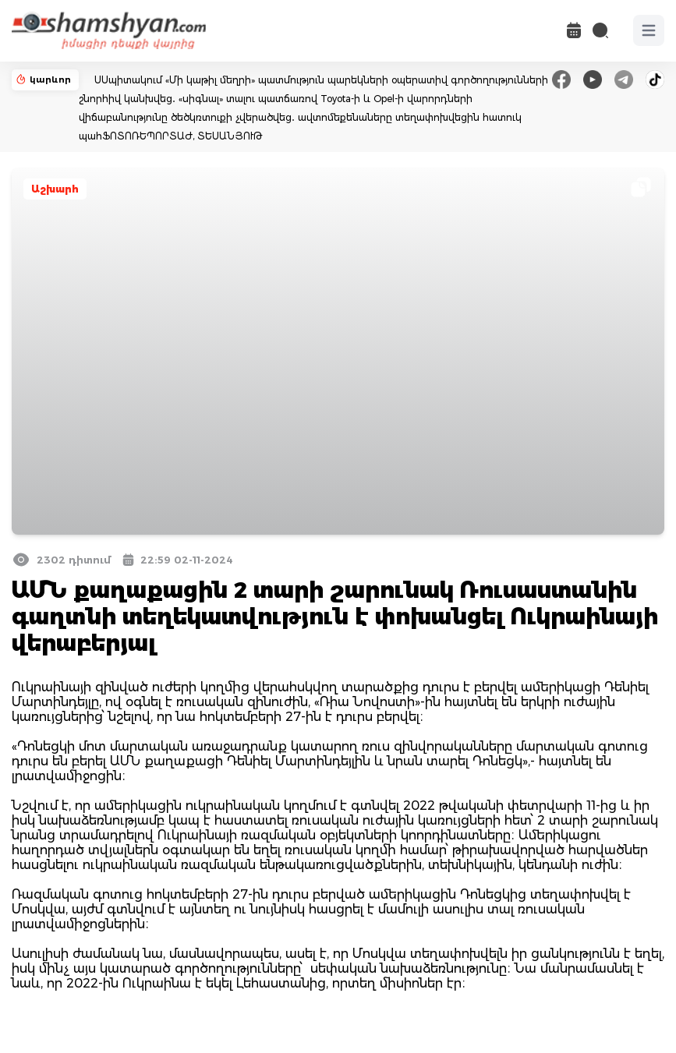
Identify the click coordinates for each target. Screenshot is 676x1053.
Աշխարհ (55, 189)
